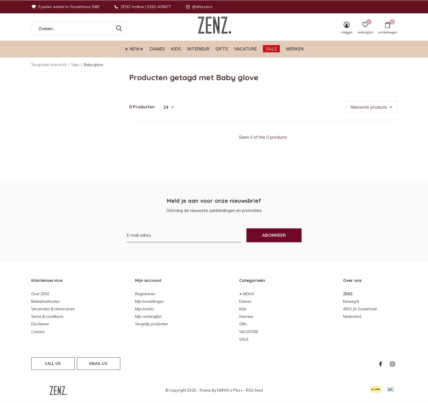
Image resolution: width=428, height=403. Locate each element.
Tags (75, 64)
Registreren (145, 294)
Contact (38, 331)
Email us (98, 363)
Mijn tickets (144, 309)
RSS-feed (254, 390)
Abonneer (274, 235)
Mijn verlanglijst (148, 316)
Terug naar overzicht (48, 64)
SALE (271, 49)
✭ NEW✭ (134, 49)
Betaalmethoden (45, 301)
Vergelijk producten (151, 324)
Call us (53, 363)
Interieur (198, 49)
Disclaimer (40, 324)
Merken (295, 49)
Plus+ (238, 390)
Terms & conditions (47, 316)
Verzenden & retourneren (53, 309)
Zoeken (118, 28)
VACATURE (245, 49)
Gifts (222, 49)
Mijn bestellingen (149, 301)
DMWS (223, 390)
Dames (157, 49)
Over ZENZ (40, 294)
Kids (176, 49)
